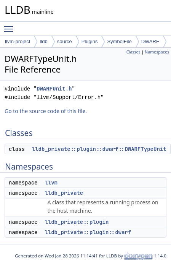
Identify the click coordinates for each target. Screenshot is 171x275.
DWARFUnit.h (54, 88)
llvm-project (17, 41)
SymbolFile (119, 41)
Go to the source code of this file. (46, 111)
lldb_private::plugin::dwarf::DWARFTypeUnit (99, 149)
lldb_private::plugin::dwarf (88, 232)
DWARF (150, 41)
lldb (43, 41)
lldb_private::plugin (77, 221)
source (64, 41)
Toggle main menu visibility (10, 25)
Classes (133, 52)
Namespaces (157, 52)
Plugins (90, 41)
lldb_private (64, 192)
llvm (51, 182)
